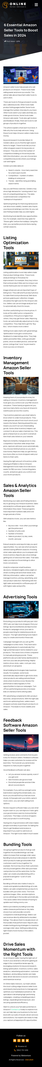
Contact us (15, 1009)
